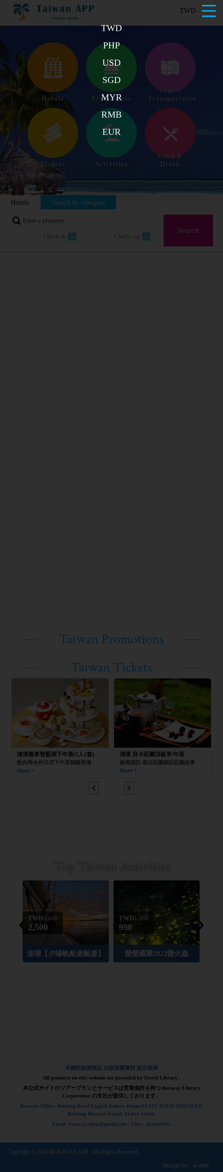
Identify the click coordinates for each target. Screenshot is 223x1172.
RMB (111, 114)
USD (111, 63)
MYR (111, 97)
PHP (111, 45)
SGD (111, 80)
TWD (111, 28)
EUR (111, 132)
